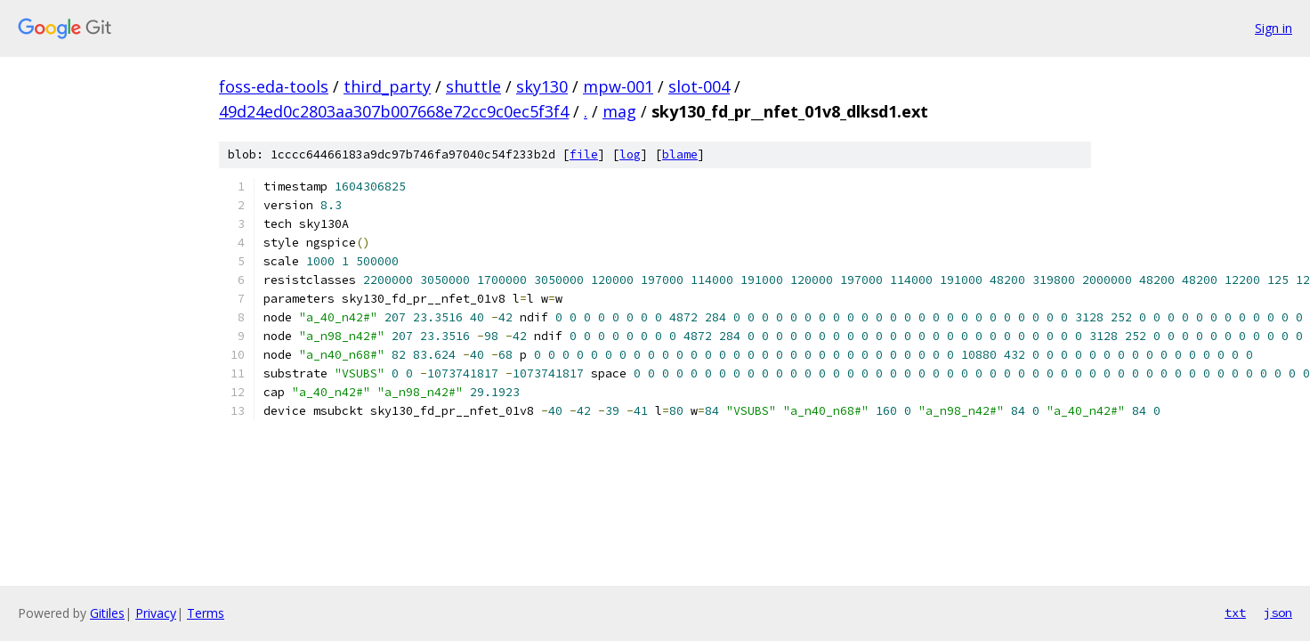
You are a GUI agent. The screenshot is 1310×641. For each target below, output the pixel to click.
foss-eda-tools (273, 86)
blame (680, 154)
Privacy (155, 612)
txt (1235, 612)
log (630, 154)
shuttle (473, 86)
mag (619, 111)
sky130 (542, 86)
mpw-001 (618, 86)
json (1278, 612)
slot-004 (699, 86)
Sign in (1273, 28)
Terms (205, 612)
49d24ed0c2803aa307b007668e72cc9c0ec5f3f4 (394, 111)
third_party (387, 86)
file (584, 154)
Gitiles (107, 612)
